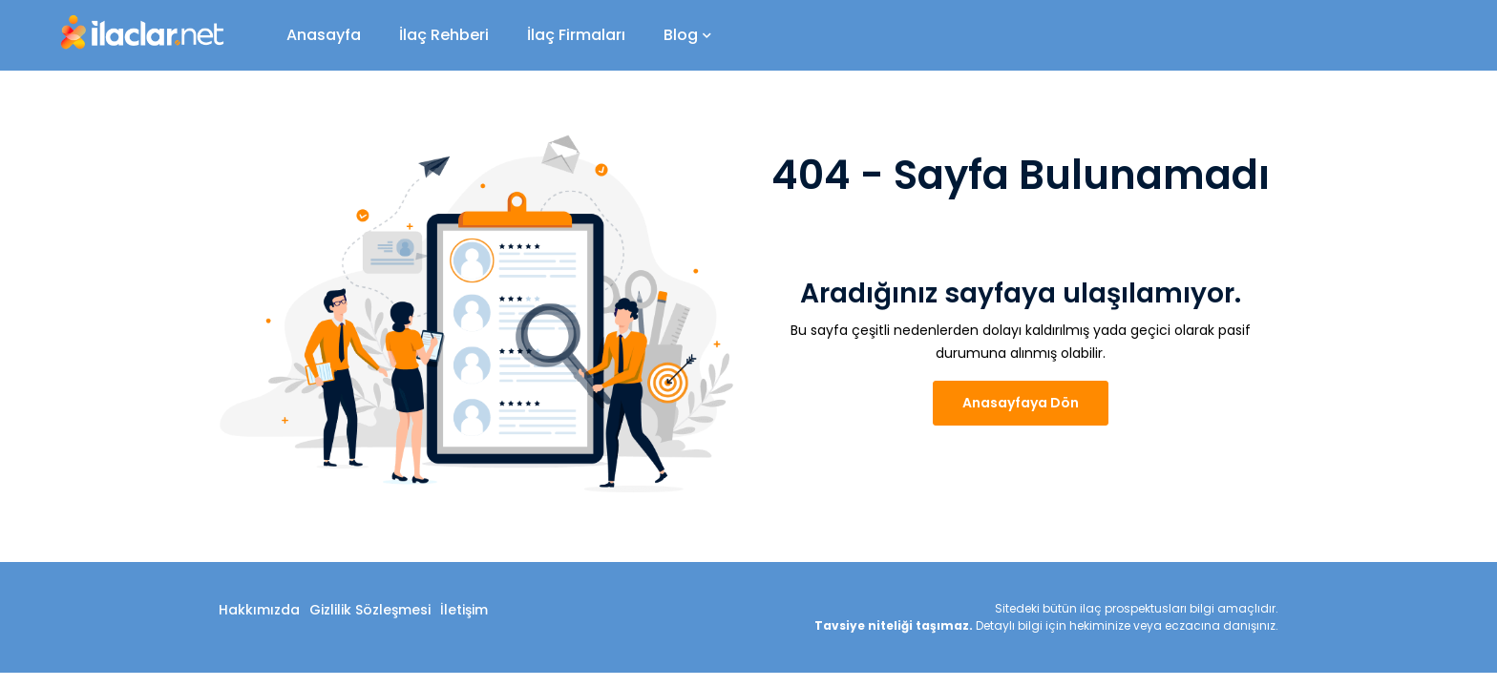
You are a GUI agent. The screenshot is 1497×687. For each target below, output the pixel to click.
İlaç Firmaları (576, 35)
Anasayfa (323, 35)
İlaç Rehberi (444, 35)
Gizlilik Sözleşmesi (370, 609)
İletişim (464, 609)
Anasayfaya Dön (1020, 402)
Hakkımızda (259, 609)
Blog (687, 35)
